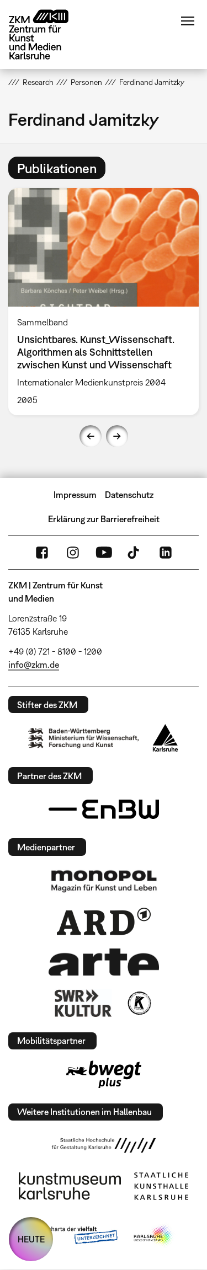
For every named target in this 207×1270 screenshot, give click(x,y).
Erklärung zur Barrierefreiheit (104, 519)
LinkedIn (166, 552)
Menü (188, 21)
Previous (90, 436)
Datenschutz (129, 495)
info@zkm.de (33, 664)
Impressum (75, 495)
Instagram (73, 552)
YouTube (104, 552)
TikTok (135, 552)
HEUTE (31, 1239)
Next (117, 436)
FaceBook (42, 552)
